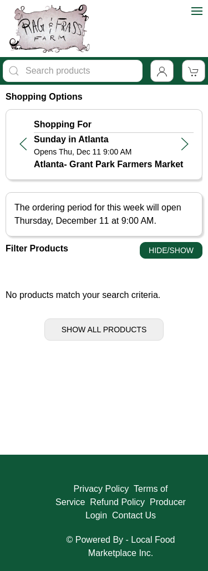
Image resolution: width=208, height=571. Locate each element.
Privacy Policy (101, 488)
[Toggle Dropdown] (162, 71)
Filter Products (37, 248)
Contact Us (134, 515)
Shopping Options (44, 96)
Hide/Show (171, 250)
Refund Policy (117, 502)
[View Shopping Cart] (193, 71)
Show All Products (104, 329)
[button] (23, 144)
